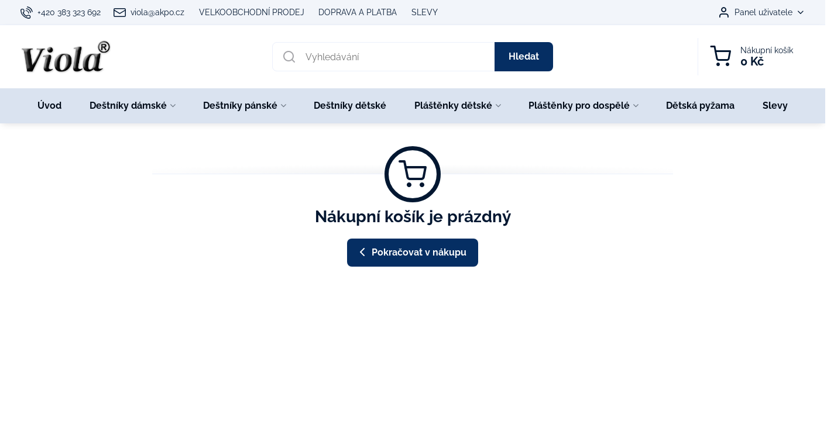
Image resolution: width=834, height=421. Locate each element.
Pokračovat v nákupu (410, 252)
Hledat (524, 56)
